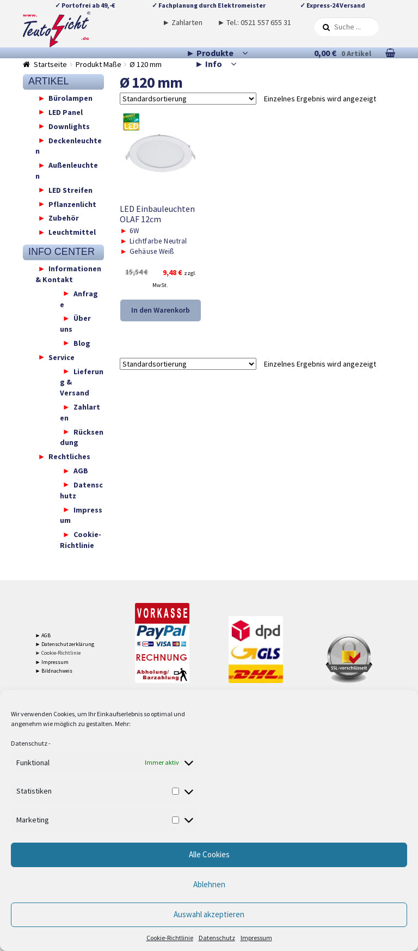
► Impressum (52, 662)
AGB (80, 470)
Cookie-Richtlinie (169, 938)
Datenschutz (29, 743)
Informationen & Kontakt (68, 274)
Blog (81, 343)
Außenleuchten (67, 170)
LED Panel (65, 112)
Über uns (75, 323)
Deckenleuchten (68, 145)
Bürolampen (70, 98)
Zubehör (63, 218)
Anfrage (79, 298)
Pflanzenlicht (72, 204)
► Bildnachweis (54, 670)
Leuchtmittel (72, 232)
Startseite (50, 64)
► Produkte (209, 52)
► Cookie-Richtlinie (58, 652)
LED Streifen (70, 189)
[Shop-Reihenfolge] (188, 99)
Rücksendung (81, 436)
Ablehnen (209, 884)
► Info (208, 63)
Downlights (69, 126)
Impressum (256, 938)
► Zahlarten (182, 22)
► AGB (43, 635)
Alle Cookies (209, 854)
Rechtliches (69, 456)
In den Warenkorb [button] (160, 310)
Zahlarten (80, 412)
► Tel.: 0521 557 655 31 (255, 22)
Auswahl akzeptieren (209, 914)
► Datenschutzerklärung (65, 644)
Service (61, 357)
